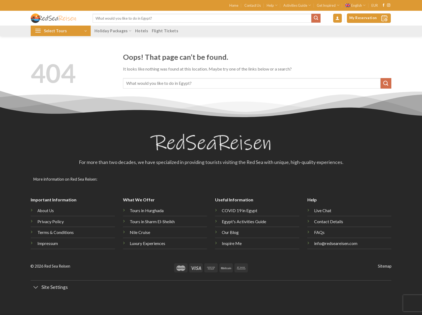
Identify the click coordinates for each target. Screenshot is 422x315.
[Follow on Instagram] (388, 5)
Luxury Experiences (147, 243)
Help (272, 5)
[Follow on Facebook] (383, 5)
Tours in (152, 221)
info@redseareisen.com (335, 243)
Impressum (47, 243)
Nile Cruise (140, 232)
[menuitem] (355, 5)
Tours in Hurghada (147, 210)
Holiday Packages (112, 30)
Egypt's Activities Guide (244, 221)
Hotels (141, 31)
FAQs (319, 232)
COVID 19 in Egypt (239, 210)
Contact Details (328, 221)
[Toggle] (36, 287)
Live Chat (322, 210)
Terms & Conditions (55, 232)
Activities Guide (297, 5)
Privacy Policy (50, 221)
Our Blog (230, 232)
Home (233, 5)
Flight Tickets (165, 31)
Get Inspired (328, 5)
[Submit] (316, 18)
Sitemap (385, 266)
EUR (374, 5)
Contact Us (252, 5)
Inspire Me (232, 243)
